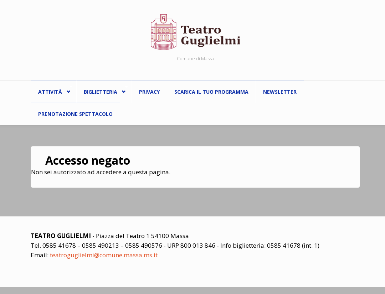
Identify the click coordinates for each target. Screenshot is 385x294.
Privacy (149, 91)
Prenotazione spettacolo (75, 113)
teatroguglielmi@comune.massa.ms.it (104, 255)
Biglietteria (102, 90)
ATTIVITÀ (52, 90)
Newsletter (280, 91)
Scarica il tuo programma (211, 91)
